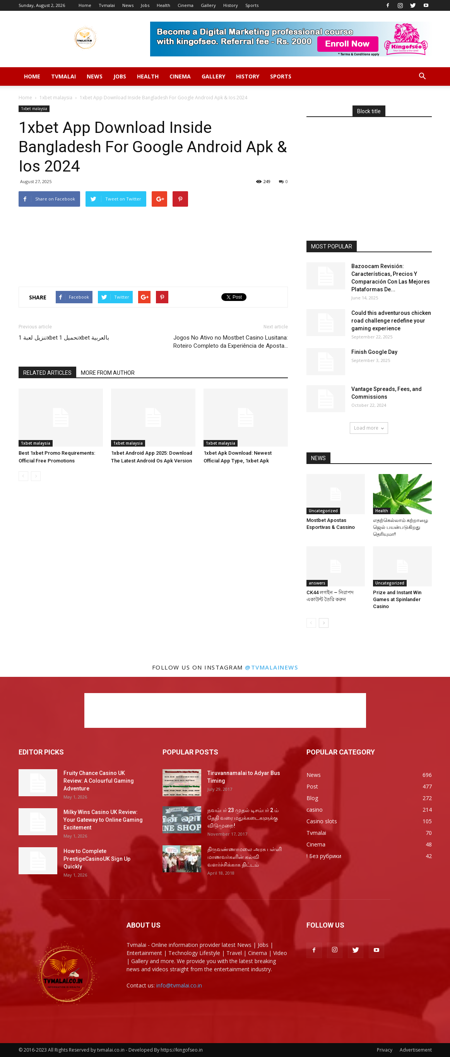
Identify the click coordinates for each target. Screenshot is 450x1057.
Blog (312, 798)
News (127, 5)
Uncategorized (323, 510)
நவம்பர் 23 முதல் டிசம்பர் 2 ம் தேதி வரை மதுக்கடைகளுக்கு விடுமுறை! (243, 818)
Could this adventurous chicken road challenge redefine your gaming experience (391, 320)
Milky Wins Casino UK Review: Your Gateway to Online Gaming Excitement (103, 820)
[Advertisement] (153, 226)
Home (85, 5)
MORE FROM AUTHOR (108, 373)
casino (314, 809)
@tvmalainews (271, 667)
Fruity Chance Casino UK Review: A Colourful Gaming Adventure (98, 781)
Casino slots (321, 821)
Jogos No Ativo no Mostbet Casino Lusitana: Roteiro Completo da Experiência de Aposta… (230, 341)
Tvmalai (107, 5)
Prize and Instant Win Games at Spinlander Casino (397, 599)
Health (163, 5)
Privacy (384, 1050)
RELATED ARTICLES (47, 373)
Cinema (185, 5)
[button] (422, 76)
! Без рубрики (323, 856)
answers (317, 583)
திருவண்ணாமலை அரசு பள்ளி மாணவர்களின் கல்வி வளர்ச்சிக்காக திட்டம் (244, 857)
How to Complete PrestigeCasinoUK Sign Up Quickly (96, 859)
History (230, 5)
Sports (251, 5)
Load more (369, 428)
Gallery (208, 5)
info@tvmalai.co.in (179, 985)
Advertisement (416, 1050)
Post (312, 786)
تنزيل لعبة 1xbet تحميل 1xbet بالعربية (64, 337)
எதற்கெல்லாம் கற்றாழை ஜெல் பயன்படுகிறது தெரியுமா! (400, 527)
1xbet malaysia (55, 97)
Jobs (145, 5)
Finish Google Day (374, 352)
